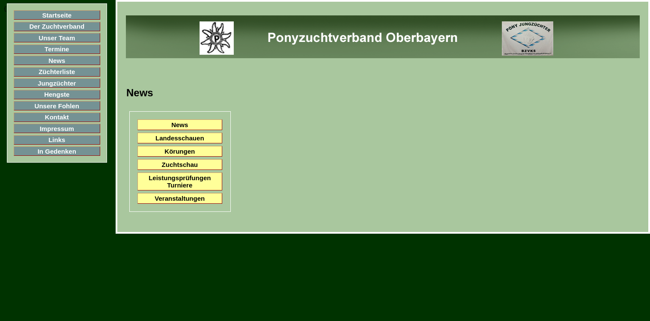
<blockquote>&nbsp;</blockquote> (67, 160)
